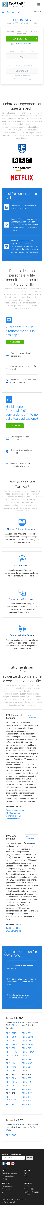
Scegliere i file (20, 38)
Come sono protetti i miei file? (23, 43)
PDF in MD (10, 1063)
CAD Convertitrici (13, 928)
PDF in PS (10, 1086)
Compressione (8, 1176)
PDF (18, 12)
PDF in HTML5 (12, 1056)
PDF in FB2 (10, 1048)
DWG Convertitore (30, 837)
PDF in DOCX (27, 1037)
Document (10, 12)
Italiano (37, 12)
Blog (3, 1192)
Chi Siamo (28, 1186)
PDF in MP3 (11, 1067)
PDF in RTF (10, 1089)
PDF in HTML (11, 1052)
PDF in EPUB (11, 1044)
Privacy (27, 1195)
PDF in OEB (10, 1071)
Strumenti (6, 1189)
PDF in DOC (11, 1037)
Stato (26, 1176)
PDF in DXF (26, 1041)
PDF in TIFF (27, 1093)
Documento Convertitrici (16, 810)
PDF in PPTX (11, 1082)
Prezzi (4, 1179)
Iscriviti (29, 1158)
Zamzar (16, 1022)
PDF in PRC (26, 1082)
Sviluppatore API (8, 1186)
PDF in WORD (27, 1101)
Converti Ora (21, 70)
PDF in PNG (11, 1078)
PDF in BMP (11, 1033)
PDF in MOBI (27, 1063)
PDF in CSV (26, 1033)
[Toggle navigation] (39, 4)
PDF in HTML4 (28, 1052)
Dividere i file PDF (13, 819)
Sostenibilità (29, 1189)
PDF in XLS (10, 1104)
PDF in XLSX (27, 1104)
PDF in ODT (27, 1067)
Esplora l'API (15, 425)
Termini (27, 76)
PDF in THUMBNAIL (11, 1098)
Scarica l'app (15, 342)
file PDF (12, 1025)
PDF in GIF (26, 1048)
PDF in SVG (27, 1089)
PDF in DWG (11, 1041)
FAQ (25, 1173)
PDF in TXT (26, 1097)
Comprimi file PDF (13, 816)
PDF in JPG (26, 1056)
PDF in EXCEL (27, 1044)
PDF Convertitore (32, 717)
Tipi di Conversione (9, 1173)
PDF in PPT (26, 1078)
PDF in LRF (26, 1059)
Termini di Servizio (31, 1192)
